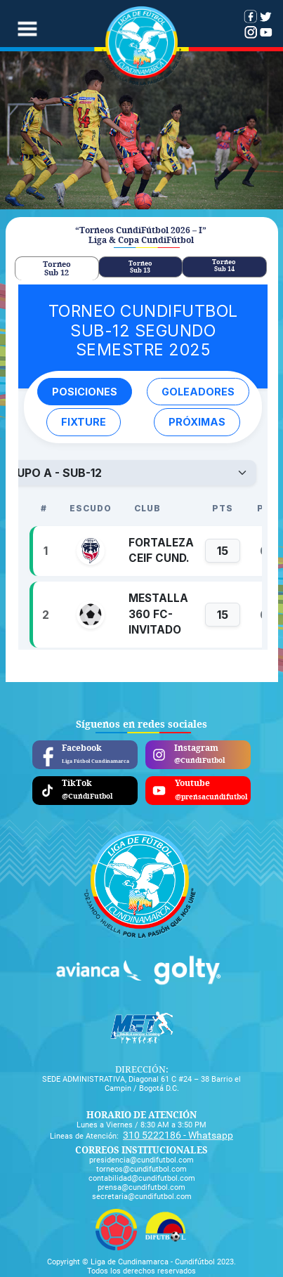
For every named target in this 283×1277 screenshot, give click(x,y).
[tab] (57, 268)
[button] (27, 30)
